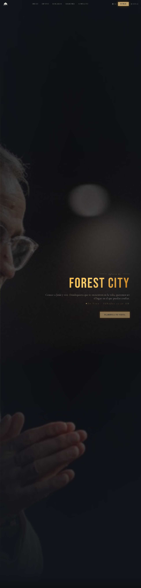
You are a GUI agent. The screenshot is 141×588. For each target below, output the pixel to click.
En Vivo (45, 2)
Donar (123, 2)
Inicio (35, 2)
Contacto (83, 2)
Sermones (70, 2)
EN (114, 2)
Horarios (57, 2)
